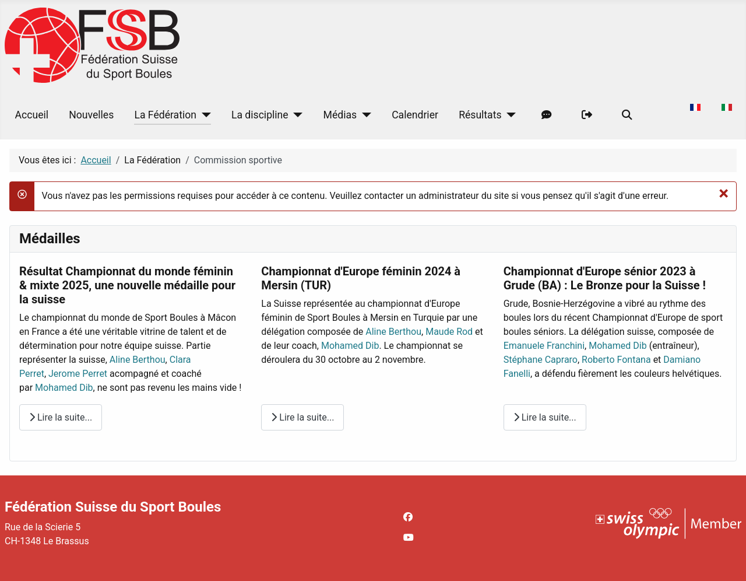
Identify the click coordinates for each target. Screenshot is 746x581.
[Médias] (364, 115)
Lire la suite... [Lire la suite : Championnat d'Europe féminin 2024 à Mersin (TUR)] (302, 417)
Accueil (31, 115)
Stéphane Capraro (541, 359)
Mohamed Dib (64, 387)
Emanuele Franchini (544, 345)
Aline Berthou (138, 359)
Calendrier (415, 115)
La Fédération (165, 115)
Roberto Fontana (616, 359)
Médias (340, 115)
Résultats (480, 115)
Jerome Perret (77, 373)
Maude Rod (449, 331)
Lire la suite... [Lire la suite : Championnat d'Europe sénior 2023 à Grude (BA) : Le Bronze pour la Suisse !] (544, 417)
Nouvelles (91, 115)
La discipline (259, 115)
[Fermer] (723, 193)
